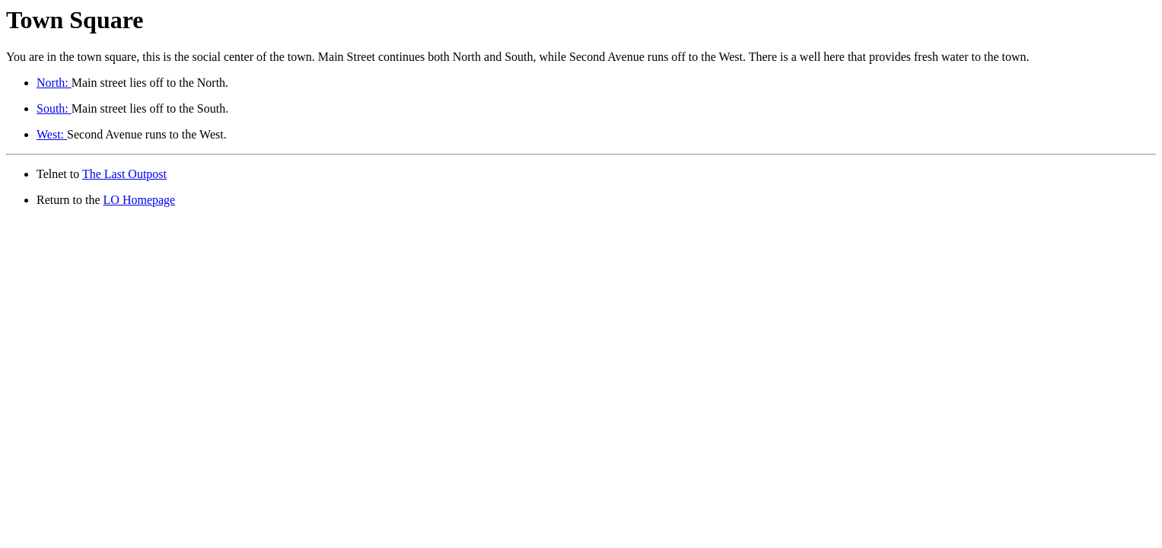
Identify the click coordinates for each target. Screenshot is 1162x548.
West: (52, 134)
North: (54, 82)
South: (54, 108)
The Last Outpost (124, 173)
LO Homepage (139, 199)
